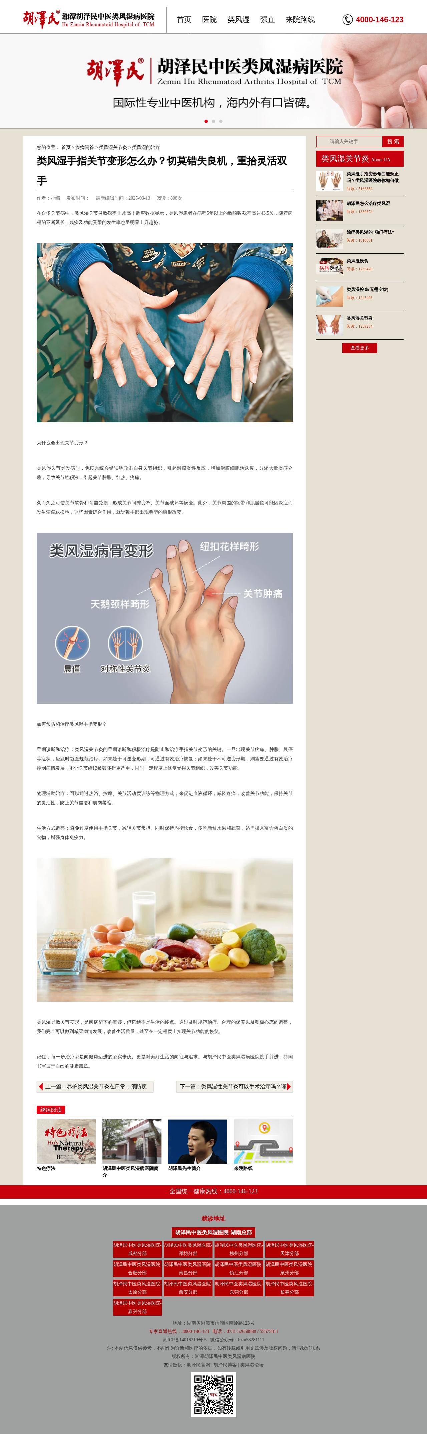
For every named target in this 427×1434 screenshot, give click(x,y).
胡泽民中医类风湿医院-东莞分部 (239, 1288)
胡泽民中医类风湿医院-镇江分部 (239, 1268)
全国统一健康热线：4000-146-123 (213, 1191)
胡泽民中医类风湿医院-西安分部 (188, 1288)
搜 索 (393, 141)
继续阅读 (51, 1110)
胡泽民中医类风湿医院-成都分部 (137, 1249)
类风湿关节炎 (113, 147)
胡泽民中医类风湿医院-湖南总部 (213, 1232)
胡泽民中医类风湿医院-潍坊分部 (188, 1249)
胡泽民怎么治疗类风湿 (368, 203)
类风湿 (239, 19)
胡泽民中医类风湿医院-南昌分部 (188, 1268)
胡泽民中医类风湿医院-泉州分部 (290, 1268)
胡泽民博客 (225, 1364)
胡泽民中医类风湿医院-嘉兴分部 (137, 1307)
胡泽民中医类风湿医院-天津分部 (290, 1249)
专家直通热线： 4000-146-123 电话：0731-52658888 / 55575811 (213, 1331)
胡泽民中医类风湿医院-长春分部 (290, 1288)
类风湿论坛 (252, 1364)
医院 (209, 19)
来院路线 (300, 19)
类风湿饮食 (357, 260)
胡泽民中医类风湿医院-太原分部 (137, 1288)
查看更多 (360, 347)
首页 (184, 19)
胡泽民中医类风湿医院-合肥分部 (137, 1268)
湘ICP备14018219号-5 (184, 1339)
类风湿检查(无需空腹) (368, 289)
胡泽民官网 (198, 1364)
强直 (267, 19)
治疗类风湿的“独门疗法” (370, 232)
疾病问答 (84, 147)
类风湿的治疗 (146, 147)
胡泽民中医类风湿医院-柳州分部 (239, 1249)
